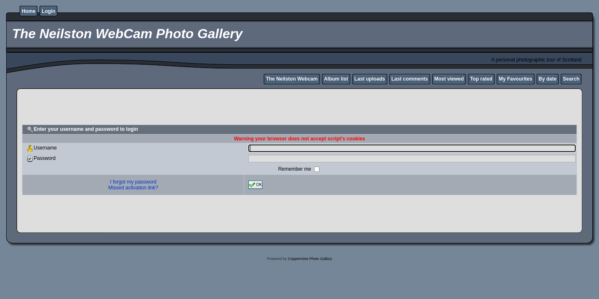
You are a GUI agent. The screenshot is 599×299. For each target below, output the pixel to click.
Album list (336, 79)
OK (255, 184)
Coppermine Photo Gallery (310, 259)
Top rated (481, 79)
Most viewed (449, 79)
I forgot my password (133, 182)
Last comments (409, 79)
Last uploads (369, 79)
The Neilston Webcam (291, 79)
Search (571, 79)
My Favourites (515, 79)
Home (28, 11)
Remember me (295, 169)
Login (48, 11)
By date (548, 79)
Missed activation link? (133, 188)
